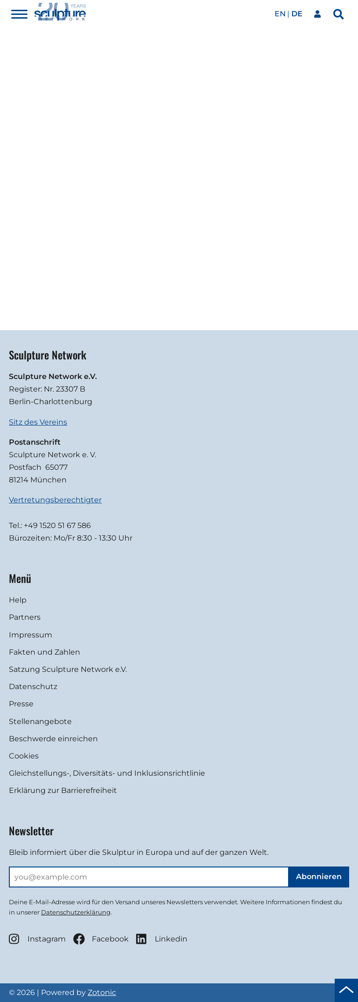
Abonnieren (319, 876)
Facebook (101, 939)
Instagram (37, 939)
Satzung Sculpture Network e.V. (68, 669)
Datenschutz (33, 686)
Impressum (30, 634)
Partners (25, 617)
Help (18, 600)
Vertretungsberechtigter (55, 499)
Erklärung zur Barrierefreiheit (63, 790)
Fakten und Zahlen (44, 652)
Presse (21, 703)
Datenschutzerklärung (75, 912)
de (297, 13)
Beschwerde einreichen (53, 738)
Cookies (24, 756)
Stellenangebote (40, 721)
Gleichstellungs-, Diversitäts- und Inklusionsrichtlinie (107, 773)
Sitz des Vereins (38, 422)
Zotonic (102, 992)
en (280, 13)
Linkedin (161, 939)
